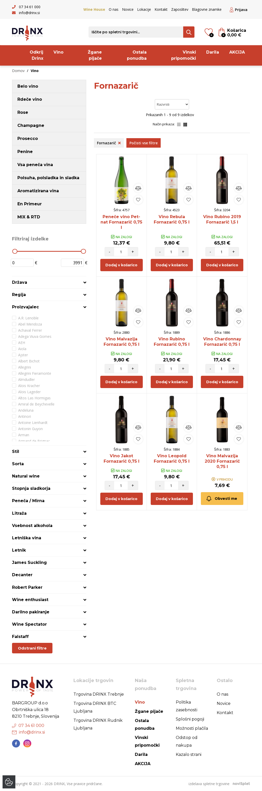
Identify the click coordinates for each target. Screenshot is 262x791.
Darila (212, 52)
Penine (25, 151)
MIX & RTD (28, 217)
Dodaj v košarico (121, 265)
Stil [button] (15, 451)
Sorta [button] (18, 463)
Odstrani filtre (32, 648)
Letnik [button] (19, 550)
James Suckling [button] (29, 562)
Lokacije (144, 9)
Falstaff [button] (20, 636)
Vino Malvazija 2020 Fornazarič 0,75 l (222, 461)
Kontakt (161, 9)
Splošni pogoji (190, 719)
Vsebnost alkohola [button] (32, 525)
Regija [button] (19, 294)
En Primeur (29, 203)
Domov (18, 70)
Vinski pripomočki (183, 55)
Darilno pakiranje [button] (30, 612)
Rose (22, 112)
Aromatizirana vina (38, 190)
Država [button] (19, 282)
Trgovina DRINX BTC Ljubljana (94, 707)
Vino (58, 52)
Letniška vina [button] (26, 537)
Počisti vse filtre (143, 142)
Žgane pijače (95, 55)
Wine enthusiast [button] (30, 599)
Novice (128, 9)
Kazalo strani (188, 754)
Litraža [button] (19, 513)
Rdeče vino (29, 99)
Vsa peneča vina (35, 164)
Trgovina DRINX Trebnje (98, 694)
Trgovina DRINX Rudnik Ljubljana (98, 724)
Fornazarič (109, 142)
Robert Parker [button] (27, 587)
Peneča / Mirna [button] (28, 500)
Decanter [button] (22, 574)
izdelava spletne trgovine (209, 783)
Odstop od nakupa (187, 741)
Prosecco (27, 138)
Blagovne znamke (207, 9)
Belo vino (27, 86)
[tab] (49, 282)
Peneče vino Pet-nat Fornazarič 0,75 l (121, 222)
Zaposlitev (179, 9)
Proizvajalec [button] (25, 307)
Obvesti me (221, 498)
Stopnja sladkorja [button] (31, 488)
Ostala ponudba (137, 55)
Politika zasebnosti (186, 706)
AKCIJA (237, 52)
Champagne (30, 125)
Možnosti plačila (192, 728)
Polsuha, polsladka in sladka (48, 177)
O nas (113, 9)
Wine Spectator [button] (29, 624)
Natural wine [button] (26, 476)
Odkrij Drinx (36, 55)
